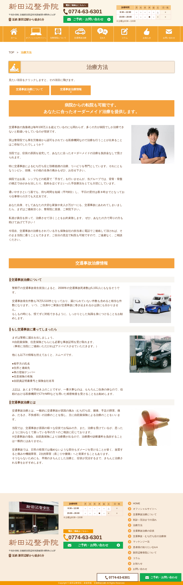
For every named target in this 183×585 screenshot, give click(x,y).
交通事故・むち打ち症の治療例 (149, 536)
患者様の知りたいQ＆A (145, 547)
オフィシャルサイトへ (145, 508)
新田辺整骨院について (145, 552)
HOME (136, 503)
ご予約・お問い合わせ (88, 19)
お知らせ (137, 563)
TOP (11, 52)
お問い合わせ (140, 569)
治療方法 (137, 525)
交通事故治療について (29, 89)
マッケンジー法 (141, 541)
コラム (136, 558)
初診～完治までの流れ (145, 519)
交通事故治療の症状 (143, 530)
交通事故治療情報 (71, 89)
